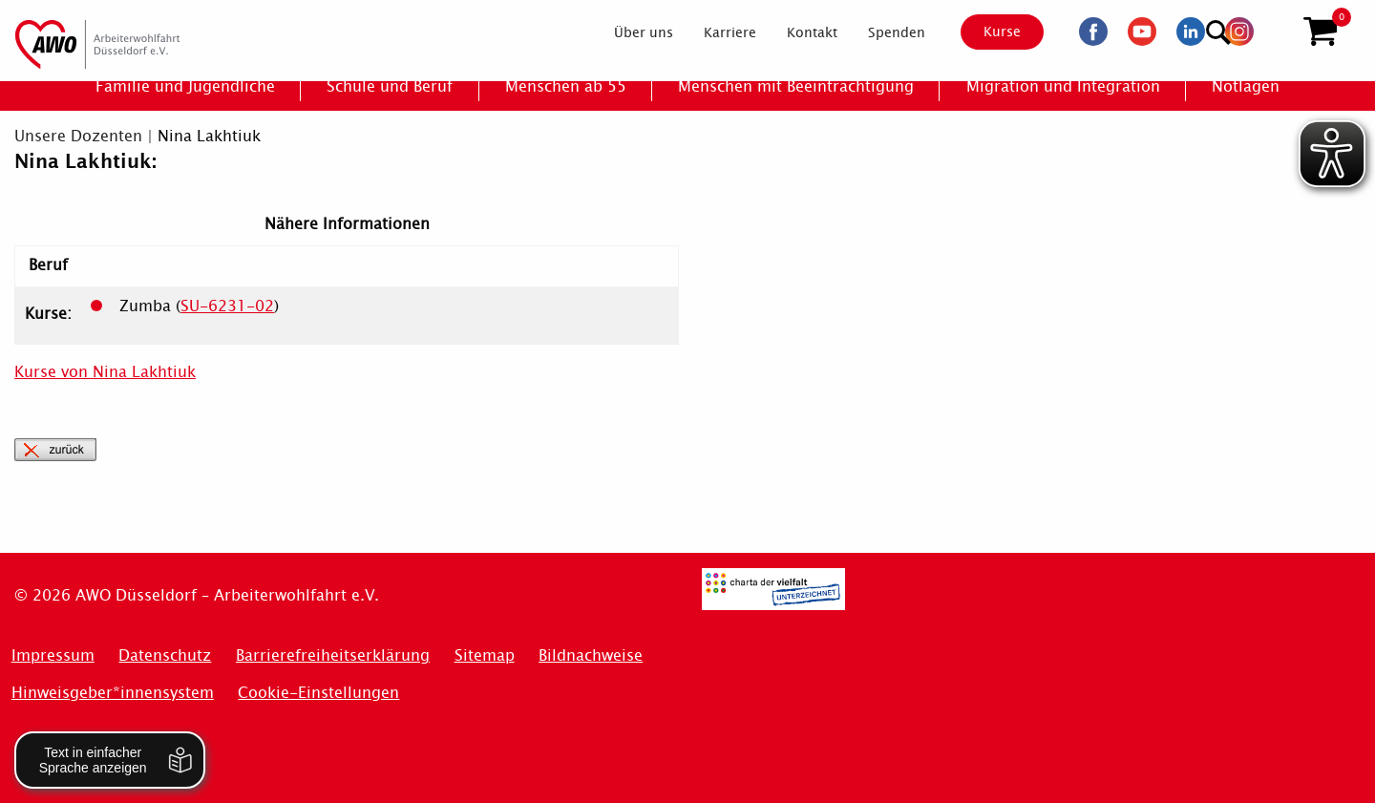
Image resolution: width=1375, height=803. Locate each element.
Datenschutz (164, 655)
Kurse (985, 31)
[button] (1320, 31)
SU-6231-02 (227, 306)
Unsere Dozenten (78, 136)
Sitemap (485, 655)
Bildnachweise (591, 655)
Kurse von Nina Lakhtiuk (105, 372)
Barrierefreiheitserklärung (333, 655)
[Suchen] (1273, 29)
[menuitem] (627, 32)
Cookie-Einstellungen (318, 693)
